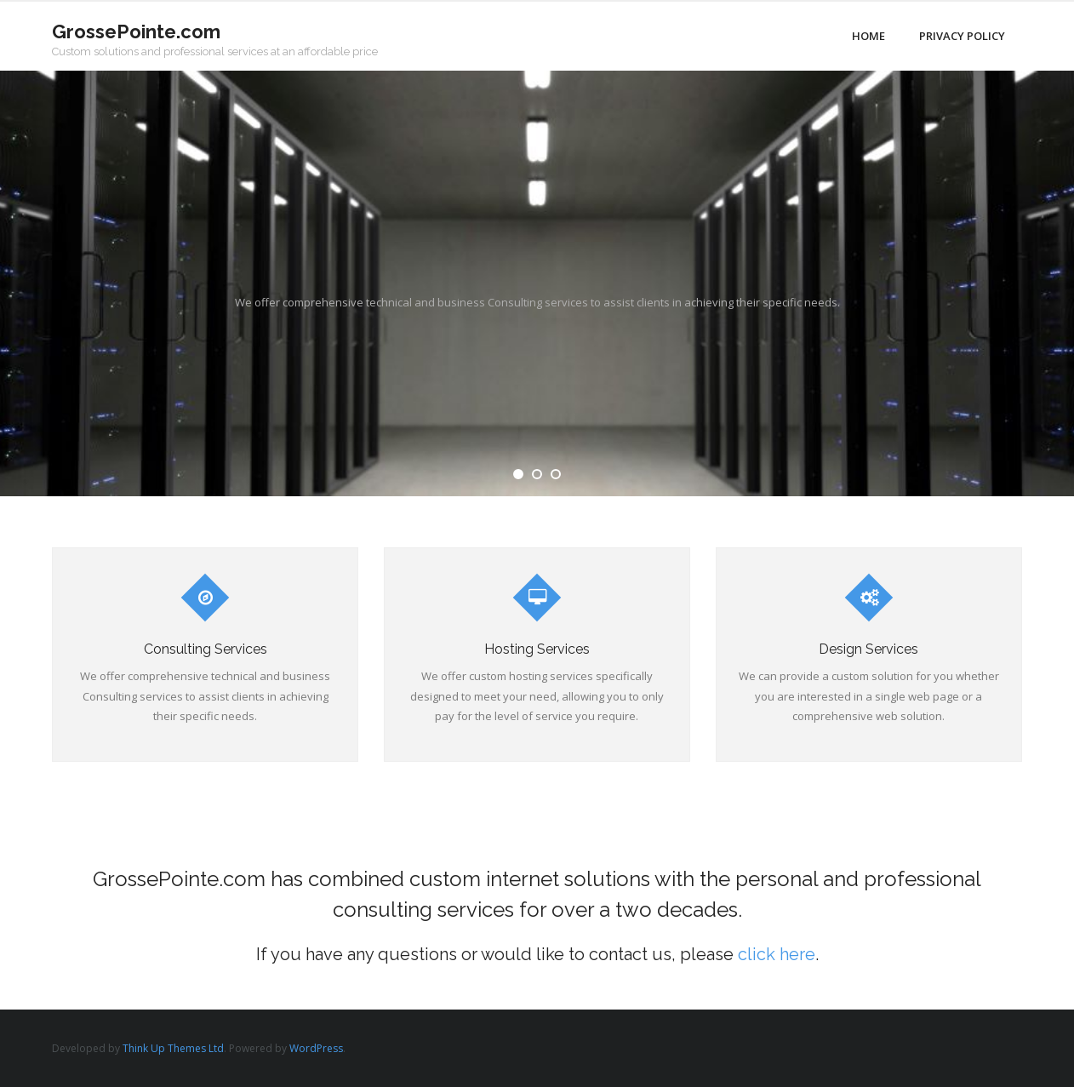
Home (868, 35)
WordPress (316, 1048)
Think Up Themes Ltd (173, 1048)
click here (776, 954)
